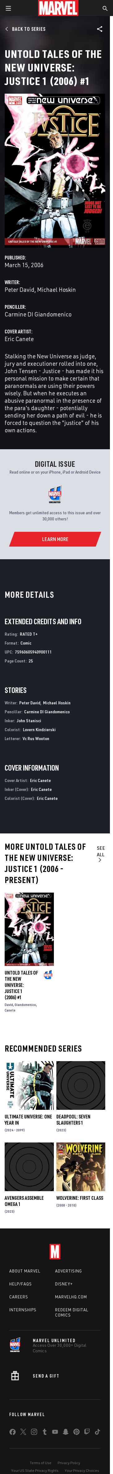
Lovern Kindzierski (39, 729)
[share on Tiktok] (97, 1433)
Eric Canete (19, 338)
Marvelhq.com (71, 1296)
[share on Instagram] (34, 1433)
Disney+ (64, 1283)
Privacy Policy (69, 1462)
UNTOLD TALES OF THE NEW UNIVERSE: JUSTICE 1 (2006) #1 (21, 985)
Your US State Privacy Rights (35, 1470)
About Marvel (24, 1270)
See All (101, 854)
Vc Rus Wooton (36, 738)
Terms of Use (40, 1462)
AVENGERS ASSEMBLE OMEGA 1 (24, 1201)
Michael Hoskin (56, 289)
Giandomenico (25, 1004)
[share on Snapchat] (66, 1433)
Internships (23, 1309)
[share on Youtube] (55, 1433)
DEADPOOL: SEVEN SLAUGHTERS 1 (73, 1120)
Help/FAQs (20, 1283)
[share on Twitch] (87, 1433)
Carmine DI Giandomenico (38, 314)
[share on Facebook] (12, 1433)
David (9, 1004)
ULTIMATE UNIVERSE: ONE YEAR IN (28, 1120)
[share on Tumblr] (44, 1433)
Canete (10, 1010)
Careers (18, 1296)
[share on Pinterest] (76, 1433)
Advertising (68, 1270)
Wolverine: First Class (79, 1198)
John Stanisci (29, 720)
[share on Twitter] (23, 1433)
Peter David (19, 289)
